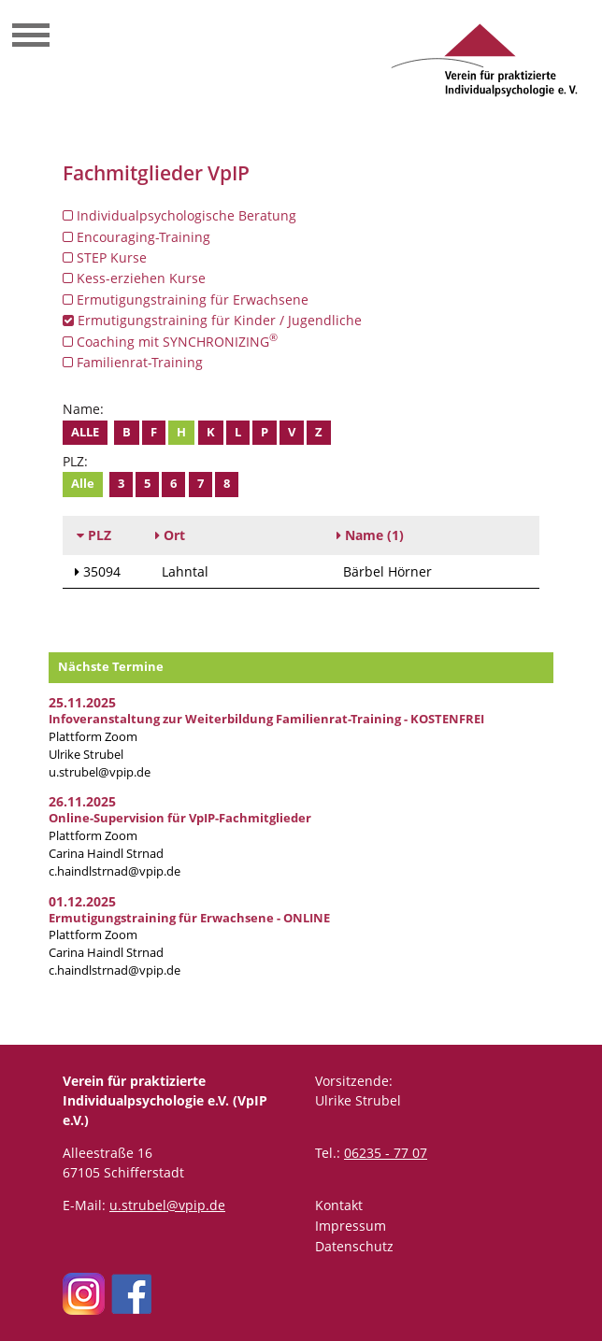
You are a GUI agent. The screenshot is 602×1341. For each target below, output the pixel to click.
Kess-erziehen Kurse (134, 278)
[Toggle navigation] (31, 37)
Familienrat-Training (133, 362)
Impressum (350, 1225)
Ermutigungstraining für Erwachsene (185, 299)
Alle (85, 432)
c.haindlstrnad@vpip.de (114, 871)
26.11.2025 (82, 801)
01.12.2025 (82, 901)
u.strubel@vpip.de (99, 772)
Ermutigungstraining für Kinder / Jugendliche (212, 320)
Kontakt (339, 1205)
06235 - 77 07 (385, 1153)
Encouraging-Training (136, 237)
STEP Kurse (105, 257)
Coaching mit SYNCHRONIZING (170, 341)
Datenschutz (354, 1246)
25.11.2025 (82, 702)
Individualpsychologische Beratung (179, 215)
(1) (370, 535)
